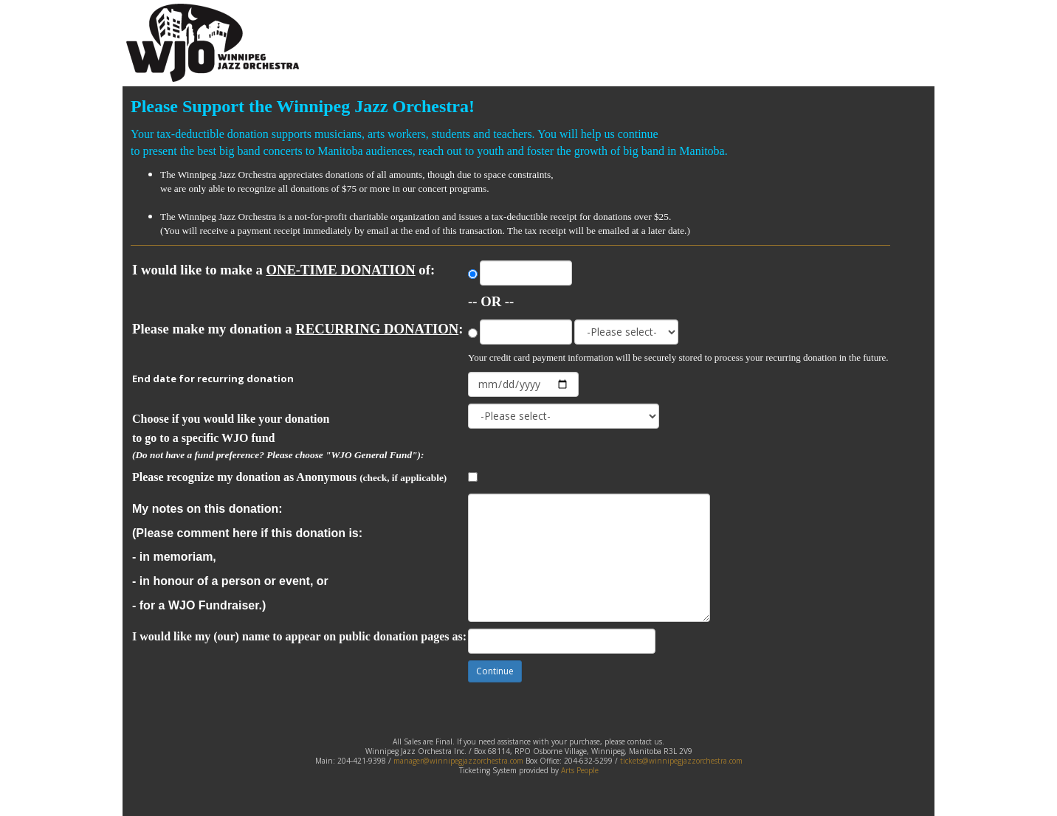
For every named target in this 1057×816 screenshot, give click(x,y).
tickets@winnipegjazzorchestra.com (681, 761)
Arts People (580, 770)
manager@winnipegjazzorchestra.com (458, 761)
